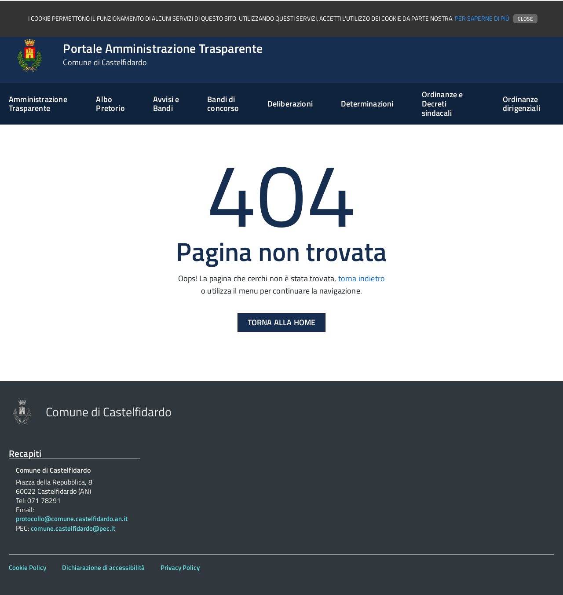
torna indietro (361, 278)
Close (525, 18)
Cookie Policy (27, 567)
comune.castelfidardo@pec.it (73, 528)
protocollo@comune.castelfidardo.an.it (72, 519)
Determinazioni (367, 104)
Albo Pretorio (110, 103)
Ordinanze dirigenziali (521, 103)
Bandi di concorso (223, 103)
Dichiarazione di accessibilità (103, 567)
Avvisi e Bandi (166, 103)
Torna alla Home (282, 322)
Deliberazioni (290, 104)
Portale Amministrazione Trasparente (163, 54)
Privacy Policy (180, 567)
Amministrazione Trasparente (38, 103)
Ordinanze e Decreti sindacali (442, 103)
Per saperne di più (482, 18)
